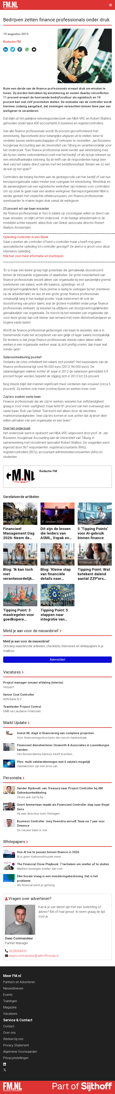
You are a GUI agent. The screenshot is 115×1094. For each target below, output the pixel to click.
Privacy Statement (16, 1045)
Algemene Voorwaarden (20, 1051)
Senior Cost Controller (18, 694)
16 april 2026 (12, 521)
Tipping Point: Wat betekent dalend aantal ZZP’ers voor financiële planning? (94, 574)
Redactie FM (12, 41)
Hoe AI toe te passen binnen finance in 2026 (48, 852)
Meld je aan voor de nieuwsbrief (30, 630)
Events (7, 995)
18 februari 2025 (89, 521)
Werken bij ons (13, 1039)
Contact (8, 1026)
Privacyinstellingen (15, 1058)
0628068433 (18, 951)
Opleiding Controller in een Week (25, 237)
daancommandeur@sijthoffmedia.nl (33, 956)
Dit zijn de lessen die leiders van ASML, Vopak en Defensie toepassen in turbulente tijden (56, 533)
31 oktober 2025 (52, 521)
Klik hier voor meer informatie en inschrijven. (33, 256)
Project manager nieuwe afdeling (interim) (33, 682)
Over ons (9, 1033)
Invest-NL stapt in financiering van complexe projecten (55, 733)
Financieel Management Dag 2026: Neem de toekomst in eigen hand (19, 533)
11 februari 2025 (52, 562)
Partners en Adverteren (19, 982)
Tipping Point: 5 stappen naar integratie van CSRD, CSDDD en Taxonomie (55, 615)
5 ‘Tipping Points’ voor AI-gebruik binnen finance (93, 533)
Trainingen (10, 1001)
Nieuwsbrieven (13, 988)
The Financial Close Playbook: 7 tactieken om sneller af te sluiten (63, 864)
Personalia (12, 777)
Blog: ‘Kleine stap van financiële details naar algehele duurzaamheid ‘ (56, 574)
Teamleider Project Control (22, 706)
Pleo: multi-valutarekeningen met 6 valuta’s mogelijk (53, 762)
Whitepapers (14, 841)
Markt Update (15, 722)
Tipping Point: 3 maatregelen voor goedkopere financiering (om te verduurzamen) (20, 615)
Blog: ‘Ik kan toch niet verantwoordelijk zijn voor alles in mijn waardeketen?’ (20, 574)
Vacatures (12, 672)
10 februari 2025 (89, 562)
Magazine (10, 1007)
